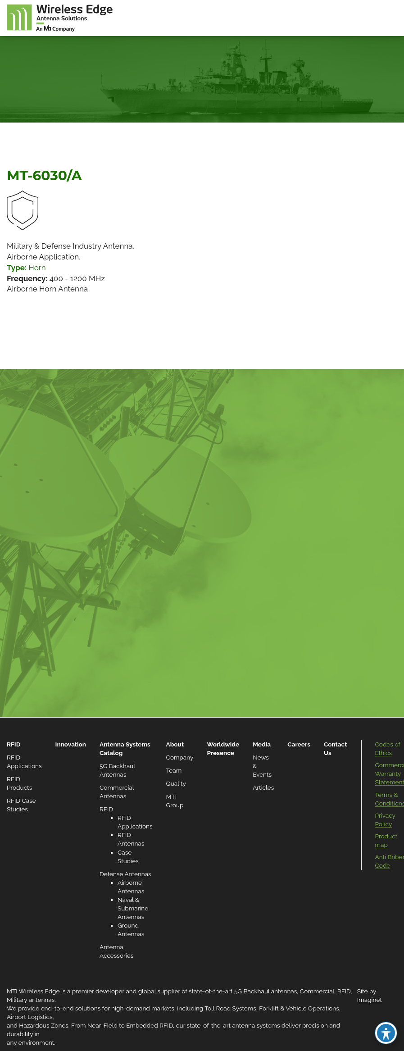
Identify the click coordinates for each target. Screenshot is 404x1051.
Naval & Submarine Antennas (133, 908)
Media (262, 744)
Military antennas (30, 999)
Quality (176, 783)
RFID (13, 744)
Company (180, 757)
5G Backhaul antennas (265, 991)
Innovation (70, 744)
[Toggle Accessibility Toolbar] (386, 1033)
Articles (263, 787)
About (175, 744)
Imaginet (369, 999)
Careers (298, 744)
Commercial (317, 991)
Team (174, 770)
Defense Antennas (125, 874)
